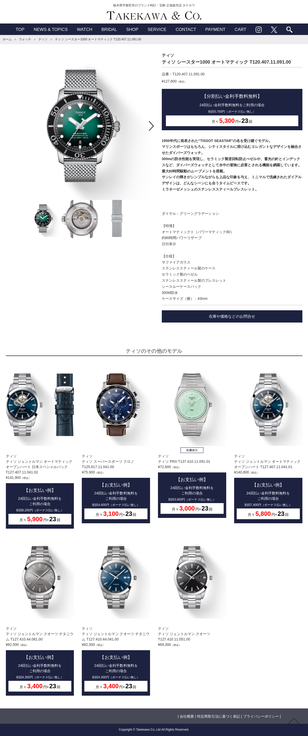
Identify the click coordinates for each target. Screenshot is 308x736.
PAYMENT (215, 29)
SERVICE (156, 29)
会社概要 (187, 716)
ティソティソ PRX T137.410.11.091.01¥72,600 (192, 441)
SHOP (132, 29)
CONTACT (186, 29)
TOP (20, 29)
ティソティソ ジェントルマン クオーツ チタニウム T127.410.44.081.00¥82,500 (40, 616)
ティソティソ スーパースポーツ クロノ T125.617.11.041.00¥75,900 (116, 443)
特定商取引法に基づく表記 (218, 716)
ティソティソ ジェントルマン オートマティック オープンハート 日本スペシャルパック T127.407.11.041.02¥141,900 (40, 446)
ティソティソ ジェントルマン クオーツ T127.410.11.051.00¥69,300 (192, 591)
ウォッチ (25, 39)
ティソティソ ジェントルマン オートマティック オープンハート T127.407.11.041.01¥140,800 (268, 443)
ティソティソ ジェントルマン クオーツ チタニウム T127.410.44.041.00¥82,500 (116, 616)
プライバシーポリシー (261, 716)
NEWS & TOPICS (51, 29)
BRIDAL (109, 29)
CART (240, 29)
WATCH (84, 29)
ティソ (43, 39)
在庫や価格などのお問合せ (232, 316)
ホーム (7, 39)
